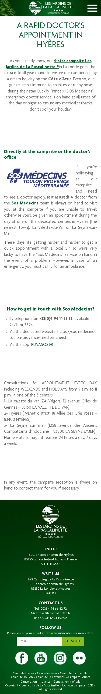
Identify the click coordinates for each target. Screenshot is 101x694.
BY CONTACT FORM (52, 618)
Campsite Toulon (22, 677)
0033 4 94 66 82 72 (53, 609)
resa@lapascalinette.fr (54, 613)
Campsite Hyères (23, 673)
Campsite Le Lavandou (50, 677)
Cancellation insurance (35, 681)
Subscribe (73, 641)
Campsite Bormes (79, 677)
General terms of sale (67, 681)
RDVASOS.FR (42, 345)
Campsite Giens (47, 673)
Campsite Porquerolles (74, 673)
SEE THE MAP (50, 564)
